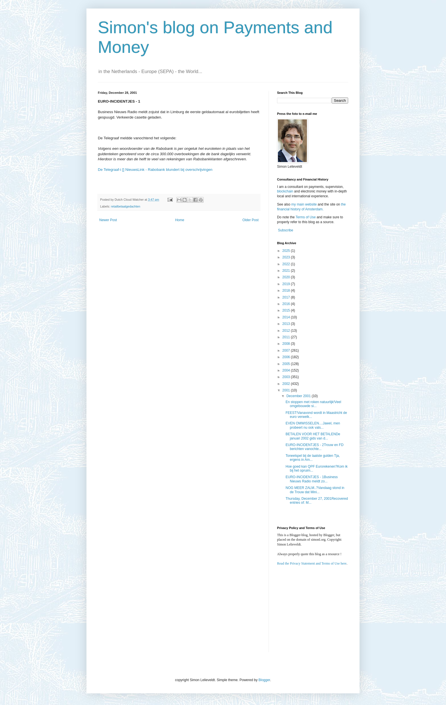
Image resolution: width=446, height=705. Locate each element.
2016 (286, 304)
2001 (286, 390)
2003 (286, 377)
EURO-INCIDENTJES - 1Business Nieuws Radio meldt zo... (312, 479)
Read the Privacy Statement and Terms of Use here (311, 563)
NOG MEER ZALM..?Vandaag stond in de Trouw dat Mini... (315, 490)
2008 (286, 344)
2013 (286, 324)
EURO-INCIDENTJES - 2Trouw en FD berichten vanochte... (315, 447)
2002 (286, 384)
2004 (286, 370)
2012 (286, 331)
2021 (286, 271)
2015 (286, 310)
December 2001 (299, 396)
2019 (286, 284)
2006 (286, 357)
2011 (286, 337)
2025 (286, 251)
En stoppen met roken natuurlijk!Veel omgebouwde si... (313, 404)
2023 (286, 257)
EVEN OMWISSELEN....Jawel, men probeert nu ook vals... (313, 425)
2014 (286, 317)
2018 (286, 291)
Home (179, 220)
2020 (286, 277)
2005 (286, 364)
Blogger (264, 680)
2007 (286, 351)
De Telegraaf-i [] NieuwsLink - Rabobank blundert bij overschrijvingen (155, 169)
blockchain (285, 191)
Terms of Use (306, 217)
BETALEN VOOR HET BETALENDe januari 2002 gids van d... (313, 436)
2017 (286, 297)
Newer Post (108, 220)
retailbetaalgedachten (125, 206)
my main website (304, 204)
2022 (286, 264)
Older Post (250, 220)
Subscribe (285, 230)
